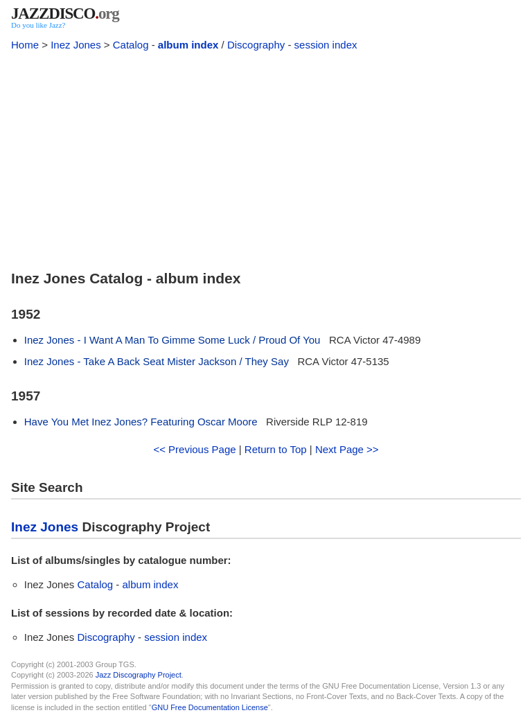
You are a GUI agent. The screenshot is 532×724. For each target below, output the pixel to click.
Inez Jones (76, 45)
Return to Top (276, 449)
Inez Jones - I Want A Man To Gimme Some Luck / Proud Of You (172, 340)
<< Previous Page (194, 449)
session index (325, 45)
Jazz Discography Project (138, 675)
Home (25, 45)
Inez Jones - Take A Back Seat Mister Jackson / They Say (156, 361)
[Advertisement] (266, 158)
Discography (256, 45)
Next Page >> (347, 449)
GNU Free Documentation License (210, 707)
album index (188, 45)
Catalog (131, 45)
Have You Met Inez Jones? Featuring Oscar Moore (141, 421)
